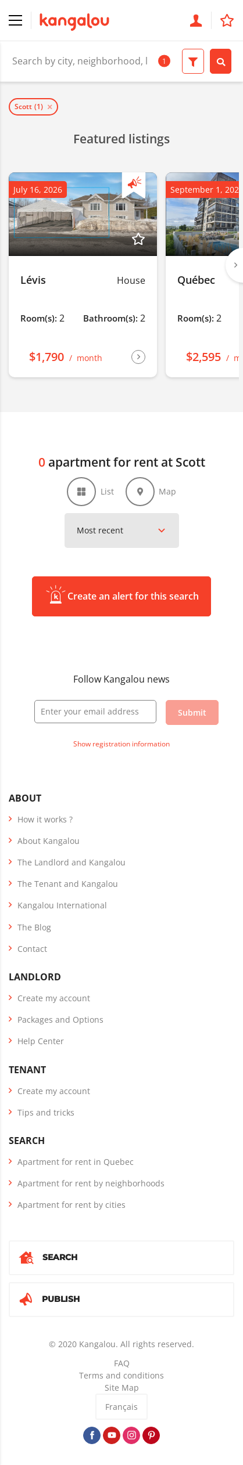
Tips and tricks (45, 1112)
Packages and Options (60, 1019)
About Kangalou (48, 840)
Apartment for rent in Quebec (75, 1161)
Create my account (53, 998)
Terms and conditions (121, 1375)
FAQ (122, 1363)
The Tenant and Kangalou (67, 883)
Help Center (40, 1041)
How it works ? (45, 819)
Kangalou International (62, 905)
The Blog (34, 927)
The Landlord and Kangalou (71, 862)
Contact (32, 948)
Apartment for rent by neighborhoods (91, 1183)
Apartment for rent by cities (71, 1204)
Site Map (122, 1387)
